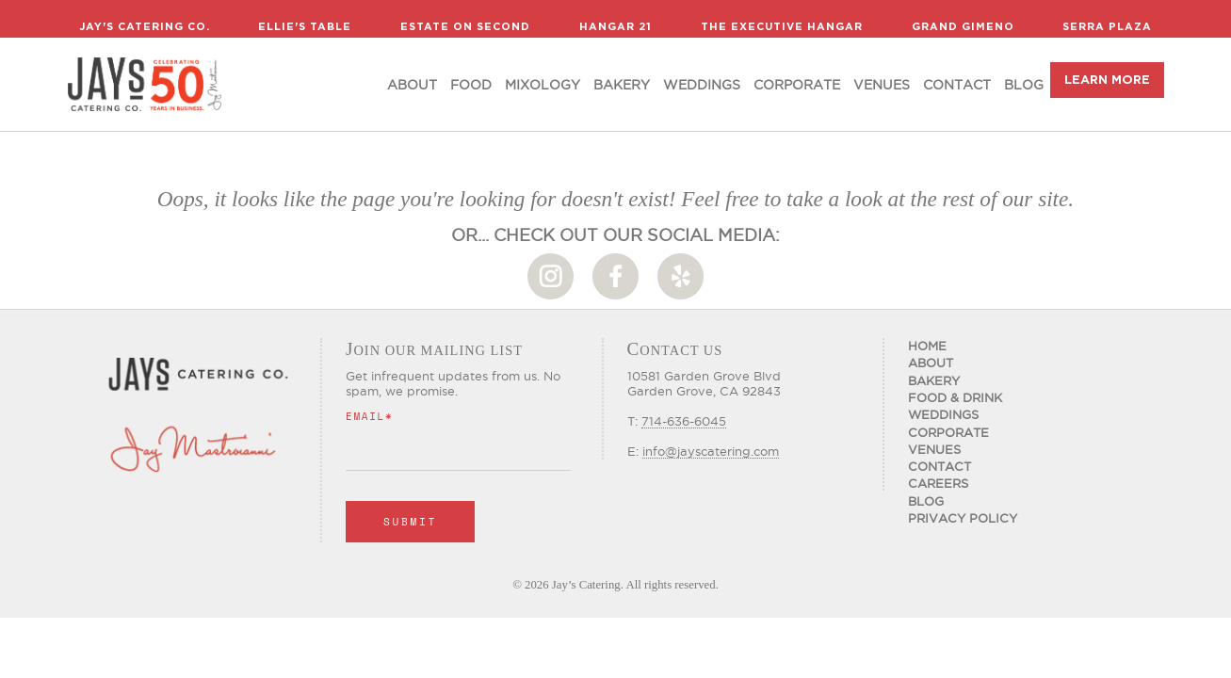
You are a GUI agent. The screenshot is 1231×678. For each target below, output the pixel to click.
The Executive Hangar (782, 26)
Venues (881, 84)
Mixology (542, 84)
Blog (1024, 84)
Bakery (621, 84)
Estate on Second (465, 26)
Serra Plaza (1107, 26)
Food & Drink (955, 397)
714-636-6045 (683, 421)
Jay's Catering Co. (144, 26)
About (412, 84)
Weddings (701, 84)
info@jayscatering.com (710, 451)
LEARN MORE (1107, 80)
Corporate (796, 84)
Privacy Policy (962, 518)
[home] (144, 84)
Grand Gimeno (963, 26)
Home (927, 345)
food (471, 84)
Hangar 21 (615, 26)
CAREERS (938, 483)
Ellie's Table (304, 26)
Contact (957, 84)
